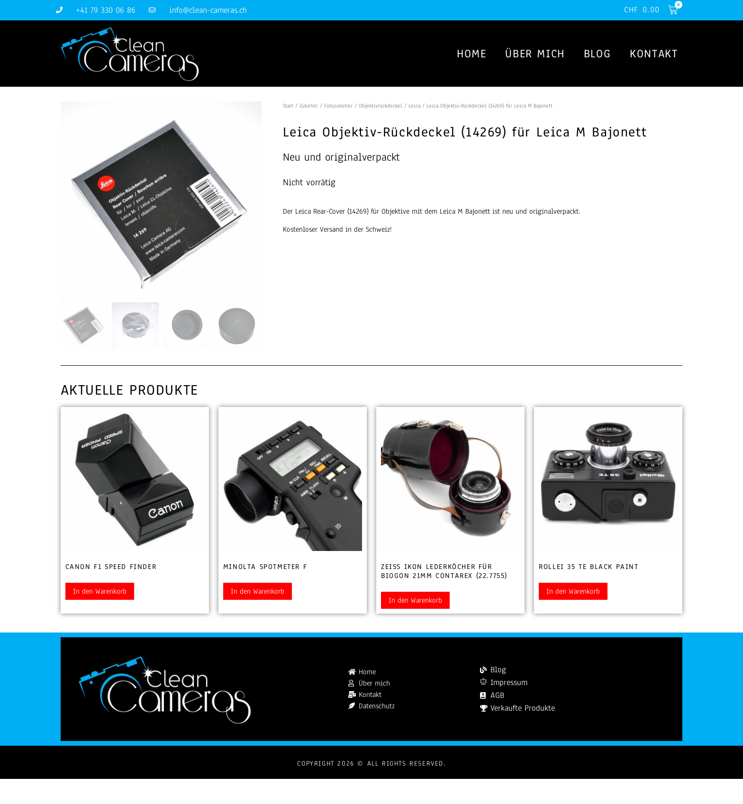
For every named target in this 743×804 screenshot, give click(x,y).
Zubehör (308, 106)
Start (288, 106)
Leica (414, 106)
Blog (597, 54)
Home (471, 54)
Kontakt (654, 54)
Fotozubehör (338, 106)
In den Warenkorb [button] (100, 591)
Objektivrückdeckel (380, 106)
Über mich (534, 54)
